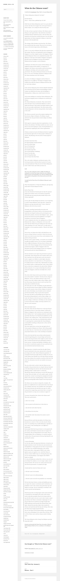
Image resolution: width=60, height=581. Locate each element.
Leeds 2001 (5, 430)
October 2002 (6, 320)
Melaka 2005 (6, 449)
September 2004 (6, 279)
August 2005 (6, 259)
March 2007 (5, 226)
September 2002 (6, 321)
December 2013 (6, 82)
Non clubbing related (7, 482)
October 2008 (6, 192)
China (4, 376)
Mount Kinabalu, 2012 (7, 464)
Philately (5, 500)
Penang (5, 493)
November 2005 (6, 254)
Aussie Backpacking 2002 (8, 353)
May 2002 (5, 328)
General (5, 391)
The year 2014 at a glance (8, 20)
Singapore (5, 521)
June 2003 (5, 305)
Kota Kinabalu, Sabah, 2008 (8, 421)
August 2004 (6, 281)
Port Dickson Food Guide (8, 505)
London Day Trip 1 (7, 439)
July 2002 (5, 325)
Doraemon (5, 382)
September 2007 (6, 215)
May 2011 (5, 137)
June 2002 (5, 327)
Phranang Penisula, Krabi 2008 (9, 502)
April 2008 (5, 203)
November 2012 (6, 105)
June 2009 (5, 178)
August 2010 (6, 153)
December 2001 (6, 334)
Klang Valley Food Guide (8, 416)
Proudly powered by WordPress (30, 578)
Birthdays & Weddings (7, 369)
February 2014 (6, 79)
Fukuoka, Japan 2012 (7, 389)
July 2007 (5, 219)
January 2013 (6, 102)
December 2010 (6, 146)
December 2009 (6, 167)
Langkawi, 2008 (6, 428)
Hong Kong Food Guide (7, 405)
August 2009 (6, 174)
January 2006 (6, 250)
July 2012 (5, 112)
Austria (5, 355)
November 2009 (6, 169)
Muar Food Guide (6, 465)
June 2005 (5, 263)
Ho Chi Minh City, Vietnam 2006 (9, 402)
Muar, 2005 (5, 467)
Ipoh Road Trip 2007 (7, 409)
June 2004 (5, 284)
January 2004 (6, 293)
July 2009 (5, 176)
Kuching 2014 (6, 425)
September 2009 (6, 173)
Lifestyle (5, 434)
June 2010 (5, 157)
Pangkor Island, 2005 (7, 489)
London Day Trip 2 (7, 441)
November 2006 (6, 233)
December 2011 (6, 125)
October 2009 (6, 171)
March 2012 (5, 119)
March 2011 (5, 141)
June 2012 (5, 114)
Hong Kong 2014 (6, 403)
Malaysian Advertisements (8, 448)
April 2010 (5, 160)
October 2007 (6, 213)
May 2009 (5, 180)
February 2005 (6, 270)
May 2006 (5, 243)
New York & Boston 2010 (8, 471)
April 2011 (5, 139)
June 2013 (5, 93)
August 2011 (6, 132)
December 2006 (6, 231)
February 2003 (6, 312)
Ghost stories (6, 393)
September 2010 (6, 151)
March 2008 (5, 204)
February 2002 (6, 332)
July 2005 (5, 261)
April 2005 (5, 266)
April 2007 (5, 224)
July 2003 (5, 304)
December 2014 (6, 65)
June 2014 (5, 73)
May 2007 (5, 222)
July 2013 (5, 91)
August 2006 (6, 238)
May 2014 (5, 75)
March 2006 (5, 247)
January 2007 (6, 229)
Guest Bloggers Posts (7, 396)
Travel (5, 533)
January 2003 (6, 314)
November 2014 (6, 66)
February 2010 (6, 164)
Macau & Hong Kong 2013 (8, 442)
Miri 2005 (5, 462)
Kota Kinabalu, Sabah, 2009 (8, 423)
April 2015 (5, 59)
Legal (4, 432)
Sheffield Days (6, 518)
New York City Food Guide (8, 475)
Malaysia (5, 444)
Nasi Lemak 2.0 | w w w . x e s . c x (35, 548)
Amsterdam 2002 (6, 349)
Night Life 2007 (6, 479)
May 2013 (5, 95)
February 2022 (6, 56)
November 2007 (6, 212)
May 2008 (5, 201)
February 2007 (6, 227)
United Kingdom (6, 537)
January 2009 (6, 187)
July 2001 (5, 341)
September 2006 (6, 236)
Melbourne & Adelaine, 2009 (8, 453)
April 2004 (5, 288)
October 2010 (6, 150)
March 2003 (5, 311)
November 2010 (6, 148)
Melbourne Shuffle (7, 460)
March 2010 (5, 162)
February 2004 (6, 291)
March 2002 (5, 330)
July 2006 (5, 240)
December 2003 (6, 295)
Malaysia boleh (6, 446)
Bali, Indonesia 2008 (7, 358)
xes (31, 533)
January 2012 (6, 123)
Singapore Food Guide (7, 523)
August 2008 (6, 196)
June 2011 (5, 135)
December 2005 (6, 252)
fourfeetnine (33, 12)
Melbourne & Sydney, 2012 (8, 455)
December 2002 (6, 316)
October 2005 (6, 256)
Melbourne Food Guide (7, 458)
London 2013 (6, 437)
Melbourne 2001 (6, 457)
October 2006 (6, 235)
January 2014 (6, 81)
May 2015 (5, 58)
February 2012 (6, 121)
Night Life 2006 (6, 477)
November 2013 (6, 84)
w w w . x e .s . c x (9, 4)
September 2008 (6, 194)
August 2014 (6, 70)
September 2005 (6, 258)
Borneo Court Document (10, 46)
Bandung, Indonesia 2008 (8, 360)
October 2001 (6, 337)
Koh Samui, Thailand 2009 (8, 418)
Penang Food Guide (7, 497)
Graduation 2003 (6, 395)
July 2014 (5, 72)
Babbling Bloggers (7, 356)
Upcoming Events (6, 538)
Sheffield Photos (6, 520)
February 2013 (6, 100)
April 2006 (5, 245)
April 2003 (5, 309)
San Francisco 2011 (7, 511)
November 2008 (6, 190)
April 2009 (5, 181)
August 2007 (6, 217)
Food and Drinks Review (8, 386)
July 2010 (5, 155)
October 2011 (6, 128)
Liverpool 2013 (6, 435)
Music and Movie (6, 469)
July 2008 (5, 197)
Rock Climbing (6, 509)
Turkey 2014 (6, 535)
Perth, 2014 (5, 498)
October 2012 (6, 107)
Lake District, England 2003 (8, 426)
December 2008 (6, 189)
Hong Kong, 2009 (6, 407)
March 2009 (5, 183)
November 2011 (6, 127)
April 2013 (5, 96)
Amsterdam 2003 (6, 351)
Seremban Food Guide (7, 516)
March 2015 (5, 61)
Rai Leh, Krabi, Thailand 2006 (8, 507)
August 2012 (6, 111)
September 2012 (6, 109)
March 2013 (5, 98)
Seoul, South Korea (7, 514)
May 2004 (5, 286)
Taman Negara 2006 (7, 528)
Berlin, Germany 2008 (7, 365)
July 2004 (5, 282)
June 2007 (5, 220)
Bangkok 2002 (6, 362)
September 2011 (6, 130)
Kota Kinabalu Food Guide (8, 419)
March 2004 (5, 289)
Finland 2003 (6, 384)
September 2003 (6, 300)
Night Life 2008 (6, 481)
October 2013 (6, 86)
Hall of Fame (6, 398)
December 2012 (6, 104)
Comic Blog (5, 378)
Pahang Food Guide (7, 488)
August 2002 (6, 323)
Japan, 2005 (5, 414)
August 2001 (6, 339)
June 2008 (5, 199)
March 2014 (5, 77)
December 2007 (6, 210)
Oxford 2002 (6, 486)
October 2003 (6, 298)
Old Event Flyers (6, 484)
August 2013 (6, 89)
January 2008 (6, 208)
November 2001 (6, 335)
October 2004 (6, 277)
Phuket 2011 (6, 504)
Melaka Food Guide (7, 451)
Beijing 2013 (6, 363)
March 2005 (5, 268)
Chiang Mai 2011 (6, 374)
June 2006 (5, 242)
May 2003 (5, 307)
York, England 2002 (7, 542)
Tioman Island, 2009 (7, 529)
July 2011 (5, 134)
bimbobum (5, 367)
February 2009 (6, 185)
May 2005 (5, 265)
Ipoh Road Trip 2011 (7, 412)
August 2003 (6, 302)
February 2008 (6, 206)
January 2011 (6, 144)
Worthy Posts (6, 540)
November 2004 (6, 275)
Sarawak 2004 (6, 512)
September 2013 (6, 88)
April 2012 (5, 118)
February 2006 (6, 249)
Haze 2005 (5, 400)
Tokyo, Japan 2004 (7, 531)
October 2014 (6, 68)
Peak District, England (7, 491)
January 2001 (6, 343)
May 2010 (5, 158)
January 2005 (6, 272)
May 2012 (5, 116)
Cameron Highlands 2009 (8, 372)
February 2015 (6, 63)
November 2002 (6, 318)
